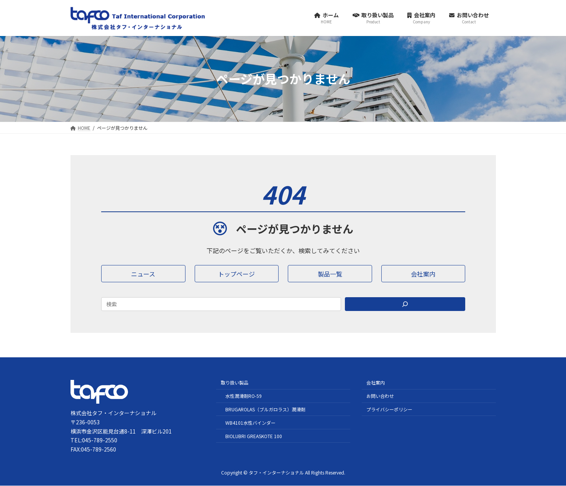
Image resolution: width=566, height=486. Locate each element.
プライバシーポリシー (389, 409)
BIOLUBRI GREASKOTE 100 (253, 436)
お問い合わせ (380, 396)
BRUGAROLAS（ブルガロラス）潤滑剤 (265, 409)
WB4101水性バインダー (250, 422)
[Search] (405, 304)
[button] (143, 273)
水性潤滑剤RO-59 (243, 396)
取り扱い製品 (234, 383)
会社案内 (375, 383)
